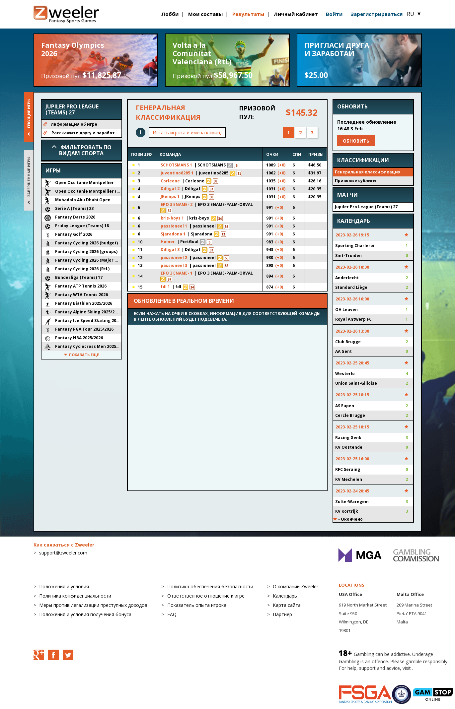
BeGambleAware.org (361, 675)
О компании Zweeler (295, 586)
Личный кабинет (296, 14)
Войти (334, 14)
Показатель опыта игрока (196, 605)
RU (414, 14)
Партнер (282, 614)
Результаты (248, 14)
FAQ (172, 614)
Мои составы (205, 14)
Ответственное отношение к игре (206, 596)
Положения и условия (64, 586)
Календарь (285, 596)
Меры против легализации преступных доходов (93, 605)
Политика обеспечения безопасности (210, 586)
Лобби (170, 14)
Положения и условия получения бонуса (85, 614)
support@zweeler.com (63, 552)
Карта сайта (287, 605)
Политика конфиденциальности (75, 596)
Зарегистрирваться (376, 14)
